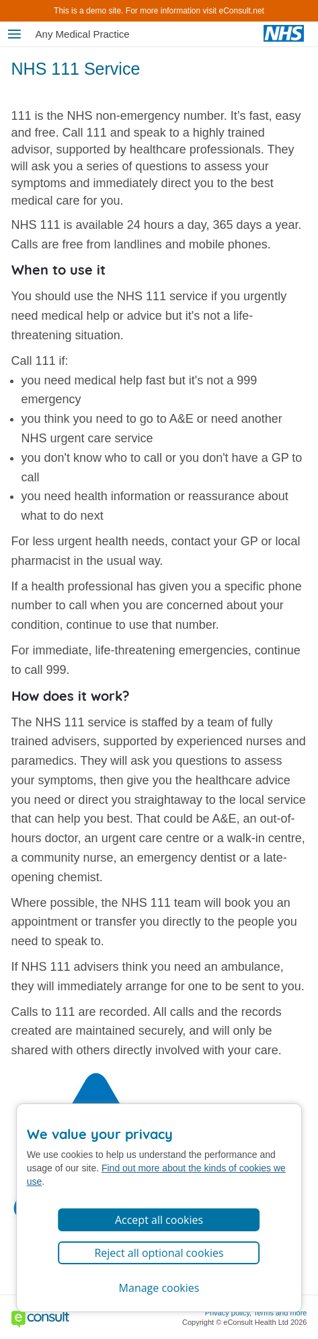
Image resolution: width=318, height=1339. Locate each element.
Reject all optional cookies (158, 1252)
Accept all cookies (159, 1219)
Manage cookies (159, 1287)
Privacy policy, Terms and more (256, 1313)
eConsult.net (241, 10)
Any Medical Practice (83, 34)
